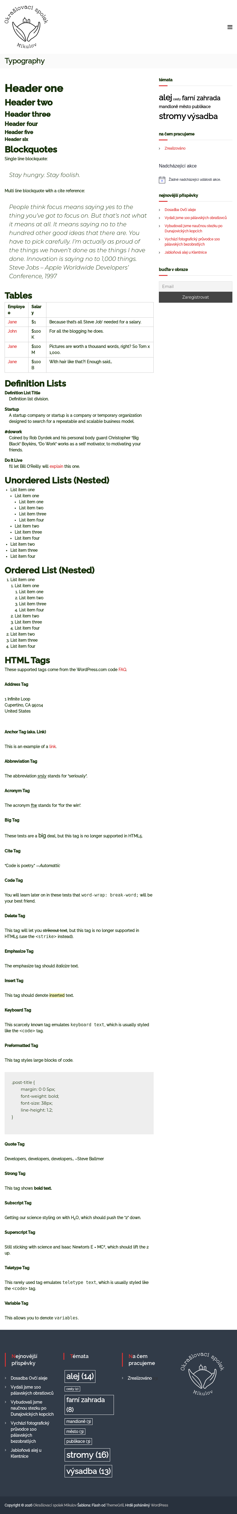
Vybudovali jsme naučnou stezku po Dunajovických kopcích (32, 1408)
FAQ (122, 669)
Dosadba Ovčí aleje (180, 210)
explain (56, 466)
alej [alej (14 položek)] (165, 97)
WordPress (159, 1505)
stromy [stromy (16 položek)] (172, 116)
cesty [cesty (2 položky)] (177, 99)
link (52, 746)
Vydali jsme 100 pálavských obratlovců (196, 218)
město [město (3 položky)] (185, 106)
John (12, 331)
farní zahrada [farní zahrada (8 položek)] (201, 98)
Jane (12, 322)
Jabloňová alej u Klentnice (186, 253)
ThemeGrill (115, 1505)
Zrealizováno (175, 148)
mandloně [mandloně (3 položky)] (168, 106)
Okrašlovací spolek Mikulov (54, 1505)
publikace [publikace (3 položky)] (201, 106)
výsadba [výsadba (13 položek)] (202, 116)
